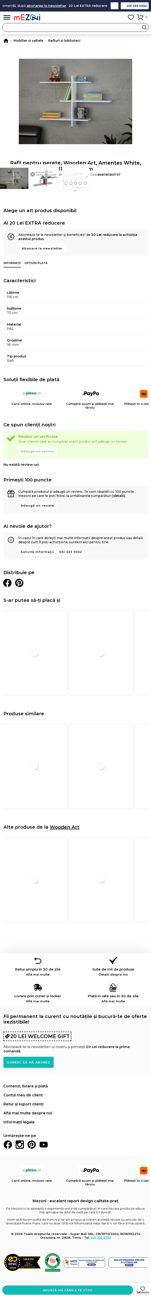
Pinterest (32, 1144)
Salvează (143, 1292)
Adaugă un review (37, 451)
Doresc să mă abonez (28, 1062)
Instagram (20, 1144)
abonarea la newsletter (54, 6)
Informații (12, 263)
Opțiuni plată (36, 263)
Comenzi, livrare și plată (25, 1086)
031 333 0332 (137, 6)
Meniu (6, 17)
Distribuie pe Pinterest (19, 583)
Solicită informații (37, 552)
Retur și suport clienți (23, 1104)
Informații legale (19, 1122)
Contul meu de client (23, 1095)
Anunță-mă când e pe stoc (67, 1290)
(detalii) (118, 496)
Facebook (8, 1144)
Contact (114, 5)
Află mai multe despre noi (27, 1113)
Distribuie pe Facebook (7, 583)
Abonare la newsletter (42, 248)
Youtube (43, 1144)
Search (144, 27)
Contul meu (120, 17)
